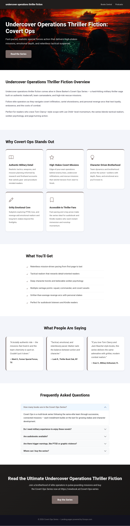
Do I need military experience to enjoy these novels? (47, 429)
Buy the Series (64, 499)
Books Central (106, 4)
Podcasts (119, 4)
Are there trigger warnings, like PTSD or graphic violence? (50, 443)
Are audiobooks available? (35, 436)
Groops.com (87, 519)
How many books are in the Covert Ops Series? (45, 407)
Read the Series (18, 54)
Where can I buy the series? (36, 451)
